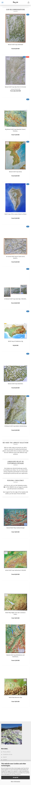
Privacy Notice (16, 774)
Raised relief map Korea (15, 171)
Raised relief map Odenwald (15, 44)
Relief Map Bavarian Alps (15, 697)
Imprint (5, 757)
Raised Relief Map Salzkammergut (15, 528)
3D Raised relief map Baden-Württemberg (15, 426)
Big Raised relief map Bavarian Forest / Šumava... (15, 130)
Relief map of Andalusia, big (15, 341)
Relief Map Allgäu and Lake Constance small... (15, 613)
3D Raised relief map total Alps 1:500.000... (15, 299)
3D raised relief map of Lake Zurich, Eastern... (15, 257)
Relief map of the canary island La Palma (15, 214)
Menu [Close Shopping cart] (2, 2)
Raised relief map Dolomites (15, 383)
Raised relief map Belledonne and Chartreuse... (15, 655)
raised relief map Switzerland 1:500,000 (15, 570)
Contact (5, 759)
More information (15, 781)
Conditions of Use (7, 754)
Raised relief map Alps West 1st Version (15, 87)
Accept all (15, 777)
